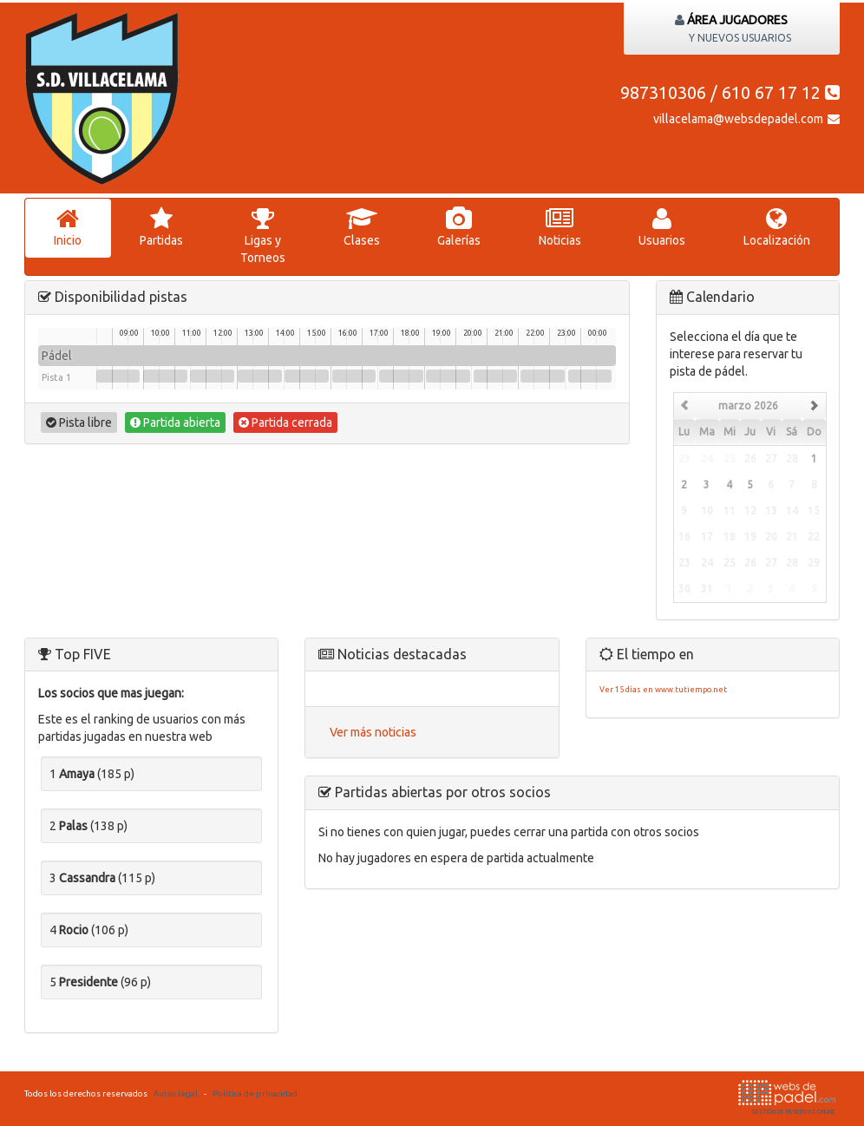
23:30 (590, 376)
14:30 (307, 376)
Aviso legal (176, 1093)
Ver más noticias (373, 732)
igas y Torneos (263, 236)
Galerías (459, 227)
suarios (662, 227)
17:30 (401, 376)
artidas (162, 227)
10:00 (165, 376)
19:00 (448, 376)
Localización (777, 227)
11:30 (212, 376)
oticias (560, 227)
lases (362, 227)
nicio (68, 227)
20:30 (496, 376)
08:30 (118, 376)
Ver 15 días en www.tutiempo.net (663, 689)
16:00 (354, 376)
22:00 (542, 376)
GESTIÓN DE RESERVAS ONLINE (786, 1097)
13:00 (260, 376)
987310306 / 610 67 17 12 (730, 92)
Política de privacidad (255, 1093)
